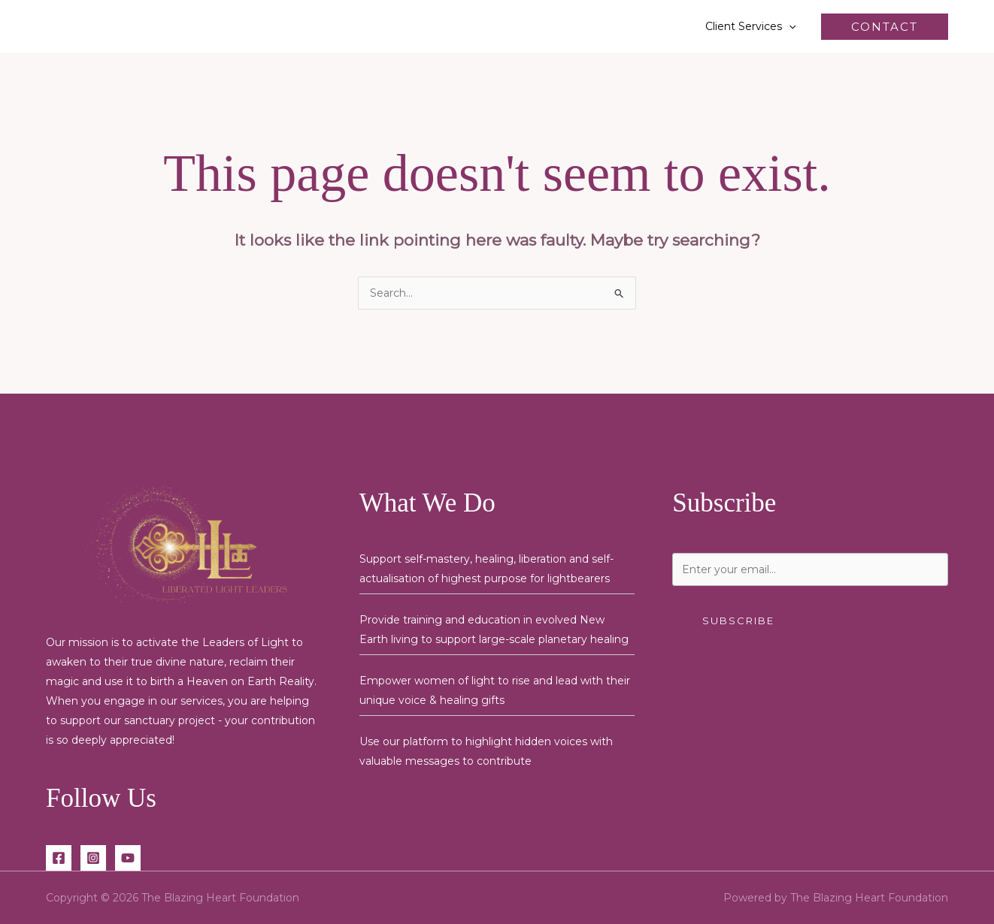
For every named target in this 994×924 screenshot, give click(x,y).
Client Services (750, 26)
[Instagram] (93, 858)
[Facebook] (58, 858)
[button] (789, 26)
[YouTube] (128, 858)
